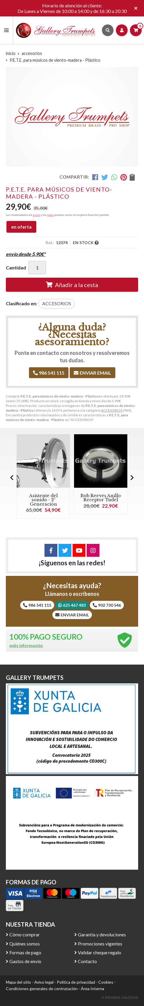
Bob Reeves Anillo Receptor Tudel (100, 497)
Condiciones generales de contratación (42, 988)
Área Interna (92, 988)
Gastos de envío (25, 961)
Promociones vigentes (100, 943)
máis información (26, 645)
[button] (132, 477)
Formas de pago (25, 952)
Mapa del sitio (18, 982)
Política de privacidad (76, 982)
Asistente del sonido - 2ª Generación (43, 500)
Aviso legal (44, 982)
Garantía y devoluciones (102, 934)
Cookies (105, 982)
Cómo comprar (24, 934)
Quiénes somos (24, 943)
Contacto (87, 961)
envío (36, 215)
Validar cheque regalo (99, 952)
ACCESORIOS (111, 410)
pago (50, 215)
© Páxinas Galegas (120, 998)
